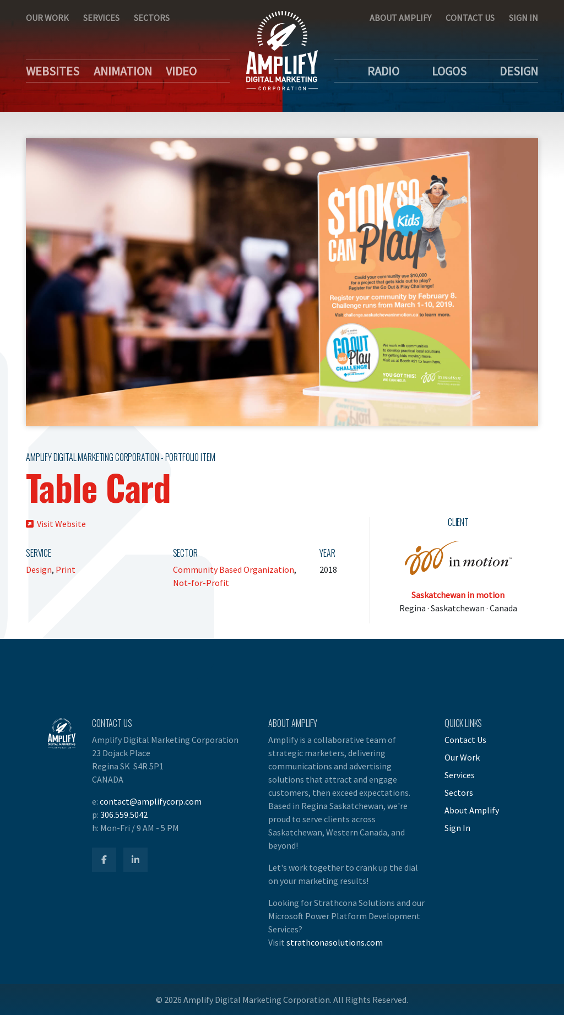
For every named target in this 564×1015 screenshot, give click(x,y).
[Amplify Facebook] (104, 860)
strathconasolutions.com (334, 942)
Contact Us (470, 17)
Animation (123, 71)
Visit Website (56, 523)
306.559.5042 (124, 814)
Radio (383, 71)
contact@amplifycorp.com (151, 801)
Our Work (47, 17)
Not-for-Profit (201, 582)
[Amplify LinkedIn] (135, 860)
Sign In (523, 17)
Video (181, 71)
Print (65, 569)
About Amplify (400, 17)
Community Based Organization (233, 569)
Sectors (152, 17)
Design (519, 71)
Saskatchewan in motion (458, 594)
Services (101, 17)
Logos (449, 71)
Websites (52, 71)
